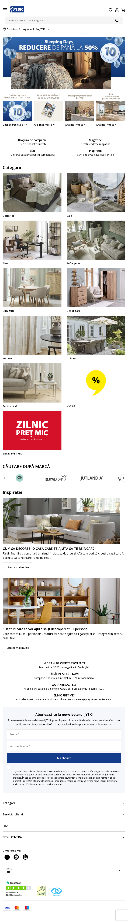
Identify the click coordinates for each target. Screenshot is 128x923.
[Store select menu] (26, 29)
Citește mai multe (17, 567)
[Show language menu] (64, 871)
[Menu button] (5, 10)
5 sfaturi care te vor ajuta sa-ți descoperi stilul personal (45, 629)
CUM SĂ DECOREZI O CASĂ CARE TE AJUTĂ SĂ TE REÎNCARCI (49, 548)
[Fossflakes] (19, 478)
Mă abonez (64, 758)
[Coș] (123, 10)
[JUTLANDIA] (91, 478)
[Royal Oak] (55, 478)
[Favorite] (110, 10)
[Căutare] (117, 20)
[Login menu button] (117, 10)
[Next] (123, 478)
